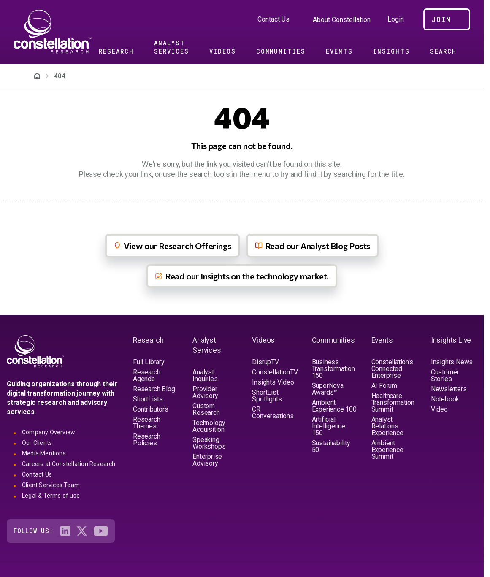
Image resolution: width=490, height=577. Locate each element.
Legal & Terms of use (51, 495)
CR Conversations (272, 412)
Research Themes (146, 422)
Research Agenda (146, 375)
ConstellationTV (275, 372)
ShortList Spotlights (267, 395)
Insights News (452, 362)
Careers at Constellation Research (69, 464)
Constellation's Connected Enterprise (392, 368)
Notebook (445, 399)
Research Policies (146, 439)
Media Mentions (44, 453)
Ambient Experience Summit (387, 450)
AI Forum (384, 386)
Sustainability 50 (331, 446)
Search (443, 51)
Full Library (149, 362)
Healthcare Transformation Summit (392, 402)
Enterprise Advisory (207, 459)
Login (395, 19)
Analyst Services (171, 47)
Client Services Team (51, 485)
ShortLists (148, 399)
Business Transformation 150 (333, 368)
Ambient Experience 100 (334, 405)
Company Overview (48, 432)
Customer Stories (445, 375)
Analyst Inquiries (204, 375)
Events (339, 51)
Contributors (150, 409)
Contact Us (273, 19)
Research (116, 51)
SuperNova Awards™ (328, 389)
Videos (222, 51)
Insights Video (273, 382)
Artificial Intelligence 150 (329, 426)
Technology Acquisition (208, 426)
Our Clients (37, 442)
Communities (281, 51)
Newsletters (449, 389)
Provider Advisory (205, 392)
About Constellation (342, 20)
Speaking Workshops (208, 443)
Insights (391, 51)
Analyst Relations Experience (387, 426)
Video (439, 409)
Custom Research (205, 409)
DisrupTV (265, 362)
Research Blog (154, 389)
